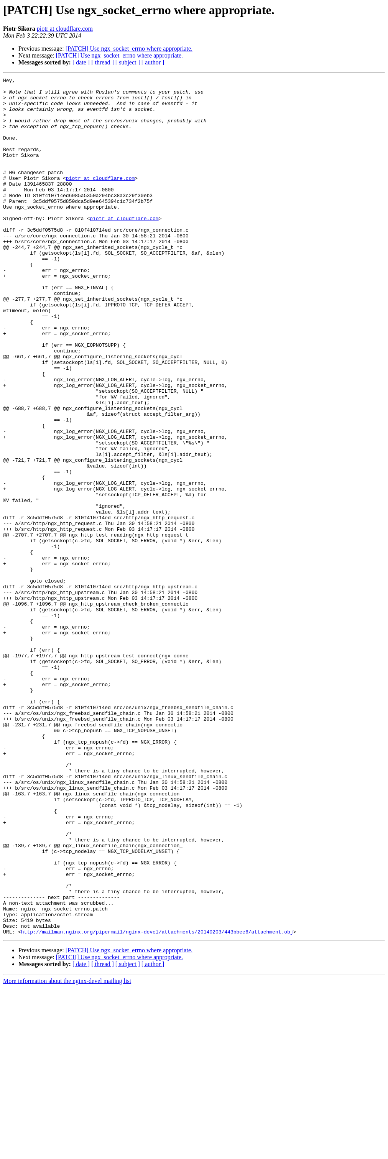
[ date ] (81, 62)
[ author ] (152, 62)
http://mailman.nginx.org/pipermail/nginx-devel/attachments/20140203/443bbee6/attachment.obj (157, 1103)
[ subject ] (127, 62)
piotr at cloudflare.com (65, 28)
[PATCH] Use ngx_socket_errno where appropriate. (129, 48)
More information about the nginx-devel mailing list (67, 1152)
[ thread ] (102, 62)
